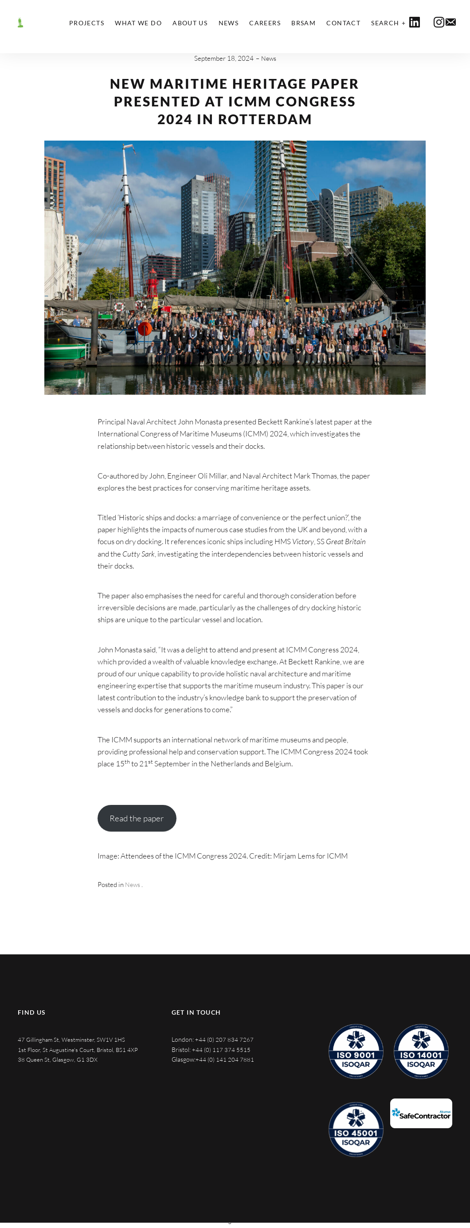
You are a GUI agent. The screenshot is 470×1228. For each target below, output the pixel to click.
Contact (343, 23)
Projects (86, 23)
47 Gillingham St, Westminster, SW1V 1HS (74, 1039)
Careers (265, 23)
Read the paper (137, 818)
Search (385, 23)
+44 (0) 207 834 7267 (224, 1039)
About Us (190, 23)
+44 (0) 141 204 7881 (225, 1059)
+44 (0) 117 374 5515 (221, 1049)
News (229, 23)
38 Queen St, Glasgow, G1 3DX (59, 1069)
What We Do (138, 23)
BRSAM (303, 23)
